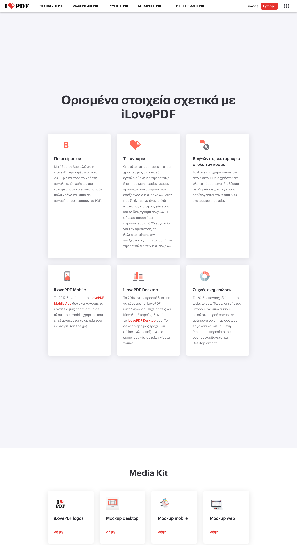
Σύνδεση (252, 6)
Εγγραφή (269, 6)
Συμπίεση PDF (118, 6)
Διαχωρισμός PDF (86, 6)
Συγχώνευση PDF (51, 6)
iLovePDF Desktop (142, 320)
